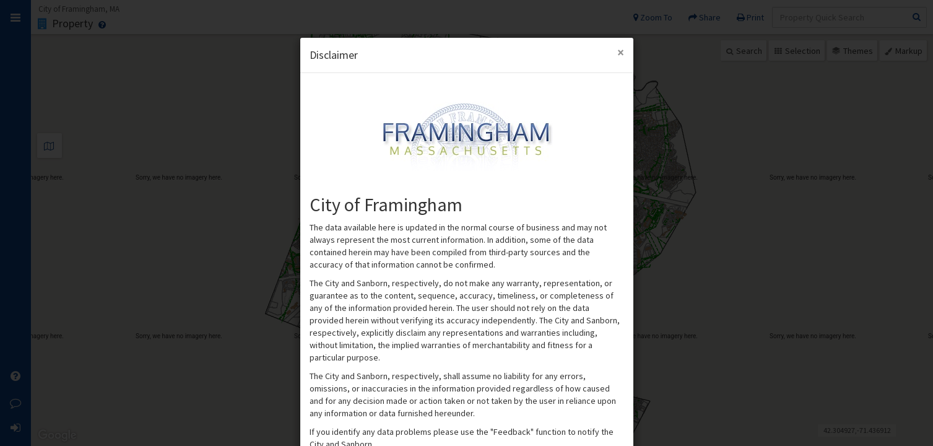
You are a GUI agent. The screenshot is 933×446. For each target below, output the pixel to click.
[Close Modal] (620, 52)
